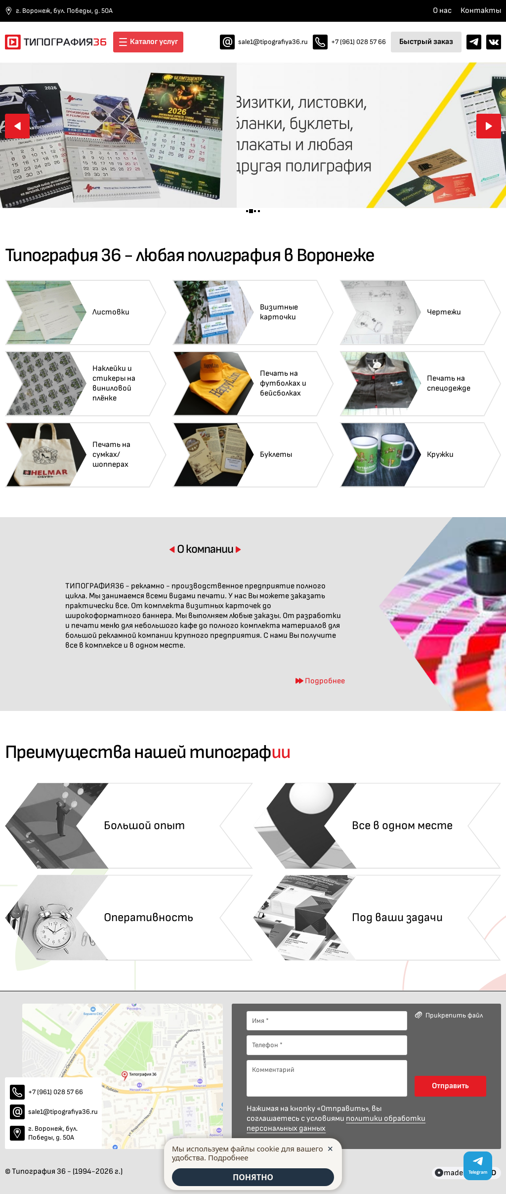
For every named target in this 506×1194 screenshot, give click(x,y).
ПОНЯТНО (253, 1177)
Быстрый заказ (426, 41)
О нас (442, 10)
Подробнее (228, 1157)
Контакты (481, 10)
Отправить (450, 1086)
